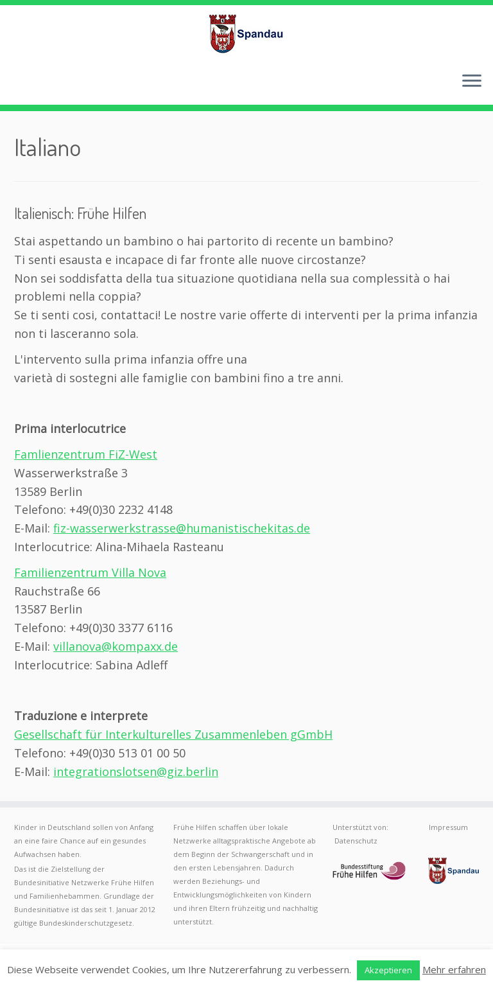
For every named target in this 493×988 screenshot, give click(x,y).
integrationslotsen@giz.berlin (135, 771)
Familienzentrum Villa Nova (90, 572)
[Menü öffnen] (471, 81)
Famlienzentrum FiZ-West (85, 454)
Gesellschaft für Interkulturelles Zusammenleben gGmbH (173, 734)
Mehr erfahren (454, 969)
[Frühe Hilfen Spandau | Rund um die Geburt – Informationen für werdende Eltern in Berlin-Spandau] (246, 33)
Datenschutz (355, 840)
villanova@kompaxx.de (115, 646)
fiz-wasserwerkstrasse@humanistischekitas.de (181, 528)
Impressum (448, 827)
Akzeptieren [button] (388, 970)
